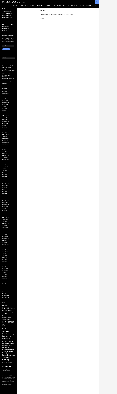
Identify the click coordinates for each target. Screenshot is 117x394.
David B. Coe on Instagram (7, 21)
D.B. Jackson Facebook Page (8, 24)
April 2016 (4, 259)
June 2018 (4, 232)
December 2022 (5, 159)
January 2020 (5, 219)
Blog (64, 5)
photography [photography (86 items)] (6, 349)
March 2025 (4, 114)
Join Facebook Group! (7, 11)
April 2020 (4, 214)
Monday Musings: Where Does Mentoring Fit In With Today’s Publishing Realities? (8, 70)
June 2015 (4, 274)
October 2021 (5, 185)
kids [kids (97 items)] (9, 338)
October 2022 (5, 163)
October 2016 (5, 248)
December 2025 (5, 97)
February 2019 (5, 223)
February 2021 (5, 195)
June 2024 (4, 127)
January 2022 (5, 180)
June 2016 (4, 255)
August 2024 (5, 123)
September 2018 (5, 229)
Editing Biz (95, 5)
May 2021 (4, 189)
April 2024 (4, 130)
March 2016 (4, 261)
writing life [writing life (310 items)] (6, 366)
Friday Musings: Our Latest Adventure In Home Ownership (7, 75)
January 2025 (5, 117)
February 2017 (5, 240)
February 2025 (5, 115)
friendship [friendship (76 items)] (5, 334)
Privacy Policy (5, 30)
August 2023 (5, 144)
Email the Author (5, 28)
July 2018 (4, 231)
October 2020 (5, 202)
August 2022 (5, 166)
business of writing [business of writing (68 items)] (7, 312)
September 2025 (5, 102)
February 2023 (5, 155)
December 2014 (5, 281)
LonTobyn (39, 5)
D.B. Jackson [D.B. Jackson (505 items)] (8, 321)
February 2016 (5, 263)
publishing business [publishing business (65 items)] (7, 354)
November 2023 (5, 138)
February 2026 (5, 93)
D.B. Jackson (48, 5)
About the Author (71, 5)
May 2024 (4, 129)
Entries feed (4, 293)
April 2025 (4, 112)
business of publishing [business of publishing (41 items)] (7, 310)
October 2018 (5, 227)
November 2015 (5, 266)
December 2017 (5, 236)
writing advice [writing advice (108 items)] (7, 362)
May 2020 (4, 212)
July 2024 (4, 125)
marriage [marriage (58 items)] (11, 341)
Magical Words (5, 26)
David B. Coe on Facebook (7, 19)
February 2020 (5, 217)
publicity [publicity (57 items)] (4, 352)
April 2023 (4, 151)
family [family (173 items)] (8, 331)
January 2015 (5, 280)
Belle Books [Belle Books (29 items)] (4, 305)
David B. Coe (15, 5)
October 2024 (5, 119)
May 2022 (4, 172)
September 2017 (5, 238)
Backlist (81, 5)
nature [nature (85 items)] (7, 345)
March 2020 (4, 215)
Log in (3, 291)
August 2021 (5, 187)
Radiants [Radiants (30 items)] (4, 355)
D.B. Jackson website (6, 15)
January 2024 (5, 136)
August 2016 (5, 251)
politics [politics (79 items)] (12, 349)
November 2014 (5, 283)
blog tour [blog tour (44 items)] (13, 308)
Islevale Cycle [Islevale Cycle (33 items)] (5, 338)
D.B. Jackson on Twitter (7, 22)
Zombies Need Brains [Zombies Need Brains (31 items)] (6, 370)
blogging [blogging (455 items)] (6, 307)
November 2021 (5, 183)
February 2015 (5, 278)
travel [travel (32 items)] (9, 357)
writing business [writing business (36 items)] (5, 364)
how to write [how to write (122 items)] (6, 336)
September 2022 (5, 164)
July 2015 (4, 272)
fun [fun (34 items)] (9, 333)
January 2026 (5, 95)
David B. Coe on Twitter (7, 17)
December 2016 (5, 244)
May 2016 (4, 257)
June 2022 (4, 170)
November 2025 (5, 98)
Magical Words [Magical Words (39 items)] (5, 341)
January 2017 (5, 242)
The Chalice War (23, 5)
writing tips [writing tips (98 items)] (5, 369)
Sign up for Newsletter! (7, 13)
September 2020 (5, 204)
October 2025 (5, 100)
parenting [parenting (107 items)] (5, 347)
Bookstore (88, 5)
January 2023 (5, 157)
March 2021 (4, 193)
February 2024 (5, 134)
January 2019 (5, 225)
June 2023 (4, 147)
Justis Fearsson (56, 5)
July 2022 (4, 168)
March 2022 (4, 176)
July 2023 (4, 146)
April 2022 (4, 174)
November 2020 (5, 200)
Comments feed (5, 295)
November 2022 (5, 161)
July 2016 (4, 253)
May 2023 (4, 149)
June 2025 (4, 108)
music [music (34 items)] (3, 345)
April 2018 (4, 234)
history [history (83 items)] (12, 334)
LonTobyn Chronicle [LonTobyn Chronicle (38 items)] (6, 340)
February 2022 (5, 178)
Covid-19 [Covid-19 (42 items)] (4, 319)
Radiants (32, 5)
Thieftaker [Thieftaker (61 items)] (5, 357)
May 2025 (4, 110)
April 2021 (4, 191)
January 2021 (5, 197)
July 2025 (4, 106)
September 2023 (5, 142)
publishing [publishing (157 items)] (10, 352)
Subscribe (6, 49)
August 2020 (5, 206)
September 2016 (5, 249)
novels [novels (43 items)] (10, 345)
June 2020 (4, 210)
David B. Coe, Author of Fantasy (14, 2)
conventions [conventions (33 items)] (9, 317)
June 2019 (4, 221)
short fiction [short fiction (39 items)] (8, 355)
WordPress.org (5, 297)
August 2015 (5, 270)
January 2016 (5, 264)
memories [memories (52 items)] (4, 343)
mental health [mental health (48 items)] (10, 343)
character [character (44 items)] (4, 317)
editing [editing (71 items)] (4, 331)
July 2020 (4, 208)
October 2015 (5, 268)
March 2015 (4, 276)
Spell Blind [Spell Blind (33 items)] (13, 355)
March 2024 (4, 132)
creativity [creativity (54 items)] (9, 319)
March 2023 (4, 153)
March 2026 (4, 91)
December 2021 (5, 181)
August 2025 (5, 104)
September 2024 (5, 121)
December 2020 (5, 198)
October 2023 (5, 140)
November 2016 (5, 246)
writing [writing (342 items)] (5, 359)
